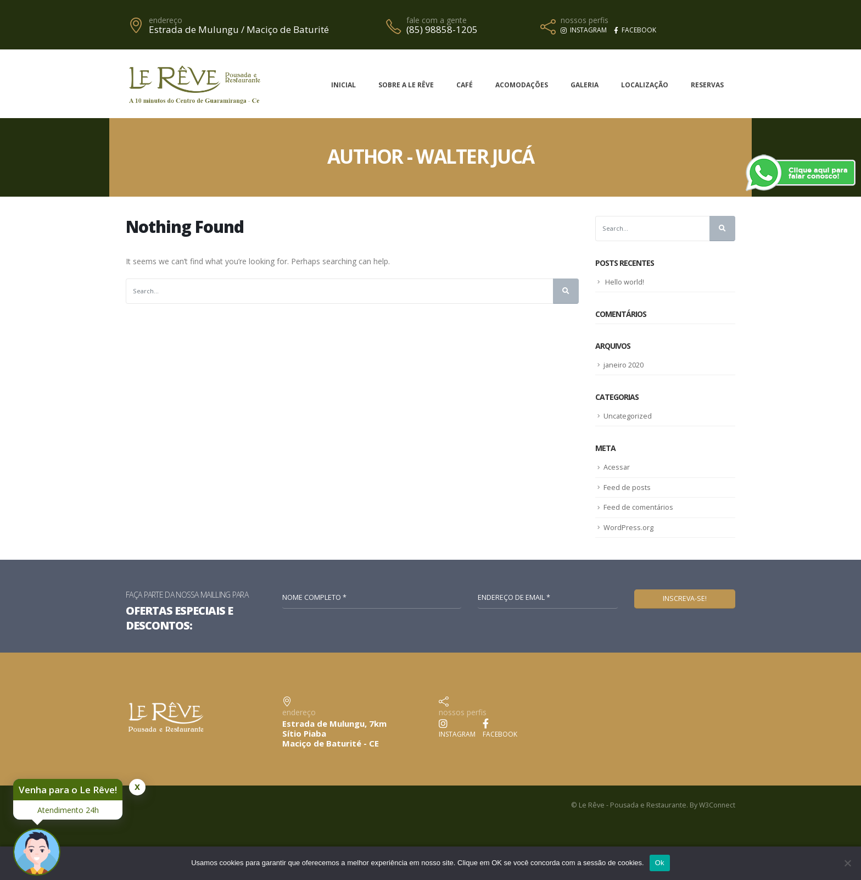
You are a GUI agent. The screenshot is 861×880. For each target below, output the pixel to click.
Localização (644, 85)
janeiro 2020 (623, 365)
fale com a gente (436, 20)
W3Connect (716, 805)
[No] (847, 862)
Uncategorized (627, 416)
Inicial (343, 85)
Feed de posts (627, 487)
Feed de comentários (638, 507)
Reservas (707, 85)
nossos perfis (584, 20)
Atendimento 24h (68, 810)
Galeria (585, 85)
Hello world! (624, 282)
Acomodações (521, 85)
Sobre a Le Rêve (406, 85)
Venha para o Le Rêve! (68, 789)
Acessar (616, 467)
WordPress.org (628, 527)
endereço (165, 20)
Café (464, 85)
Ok (659, 863)
